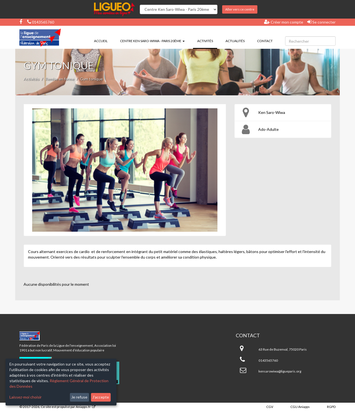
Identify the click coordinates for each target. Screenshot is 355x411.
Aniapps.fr (83, 407)
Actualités (235, 41)
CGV (269, 407)
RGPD (331, 407)
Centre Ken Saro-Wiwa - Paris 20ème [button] (152, 41)
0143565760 (40, 22)
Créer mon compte (283, 21)
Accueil (101, 41)
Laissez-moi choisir (25, 397)
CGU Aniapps (300, 407)
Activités (207, 40)
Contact (265, 41)
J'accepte (100, 397)
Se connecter (321, 21)
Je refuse (79, 397)
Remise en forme (59, 78)
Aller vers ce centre (239, 9)
